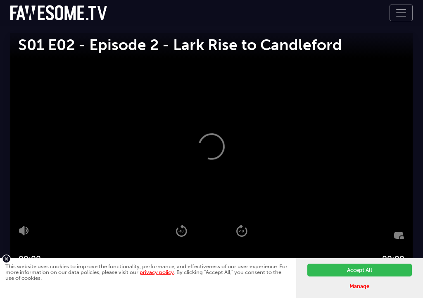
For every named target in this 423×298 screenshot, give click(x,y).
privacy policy (157, 272)
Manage (359, 286)
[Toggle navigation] (401, 13)
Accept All (359, 270)
